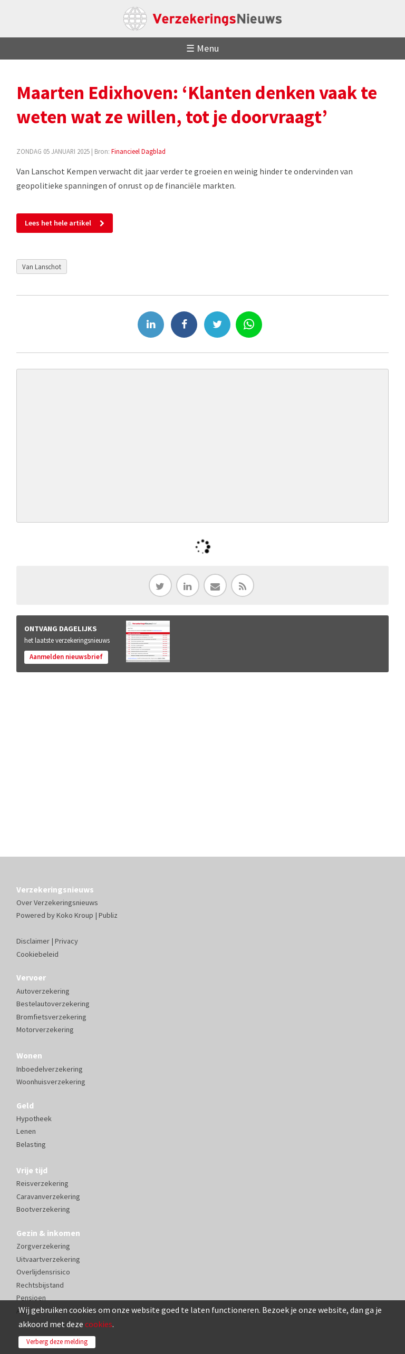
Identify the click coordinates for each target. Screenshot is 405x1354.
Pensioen (31, 1297)
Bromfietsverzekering (51, 1017)
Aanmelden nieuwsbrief (66, 656)
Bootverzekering (43, 1209)
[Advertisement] (203, 445)
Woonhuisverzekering (50, 1081)
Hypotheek (34, 1118)
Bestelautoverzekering (53, 1003)
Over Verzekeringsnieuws (57, 902)
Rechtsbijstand (40, 1285)
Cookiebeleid (37, 954)
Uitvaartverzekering (48, 1259)
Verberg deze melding (57, 1341)
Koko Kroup (74, 915)
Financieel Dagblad (138, 151)
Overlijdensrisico (43, 1272)
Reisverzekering (42, 1183)
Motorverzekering (45, 1029)
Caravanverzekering (48, 1196)
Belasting (31, 1144)
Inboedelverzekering (49, 1069)
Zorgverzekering (43, 1246)
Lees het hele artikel (58, 223)
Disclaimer (33, 941)
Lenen (26, 1131)
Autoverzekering (43, 991)
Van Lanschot (41, 266)
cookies (98, 1324)
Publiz (108, 915)
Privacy (66, 941)
